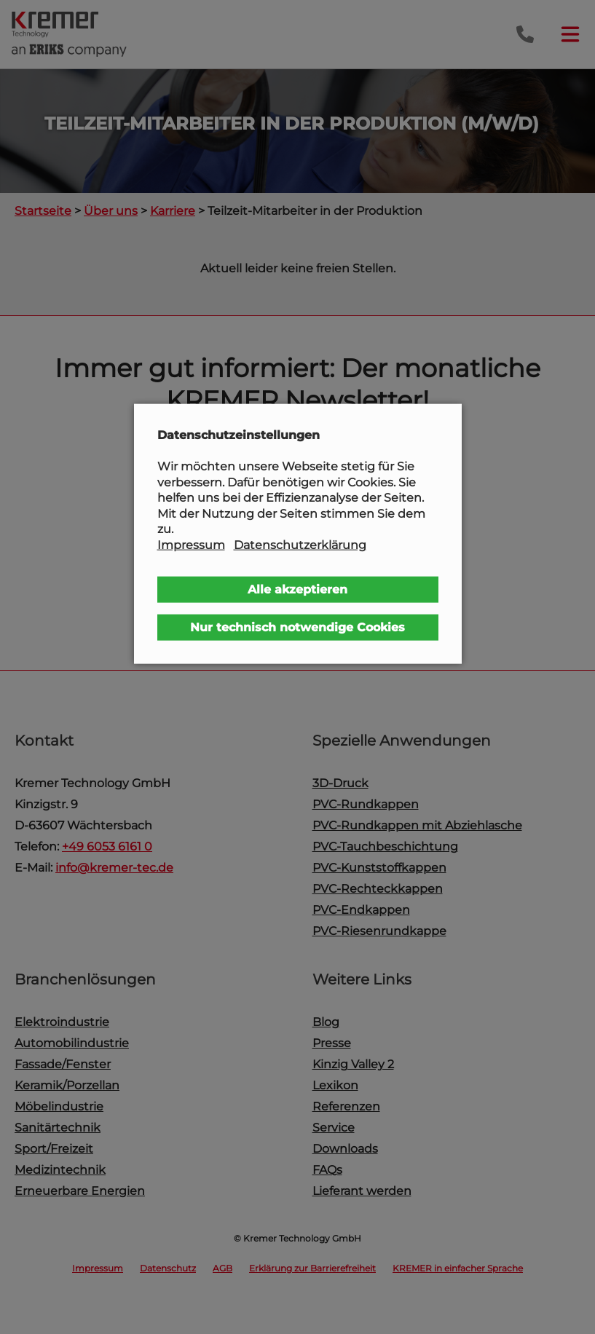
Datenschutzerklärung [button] (300, 545)
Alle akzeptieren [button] (297, 589)
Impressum (191, 545)
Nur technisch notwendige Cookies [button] (297, 627)
